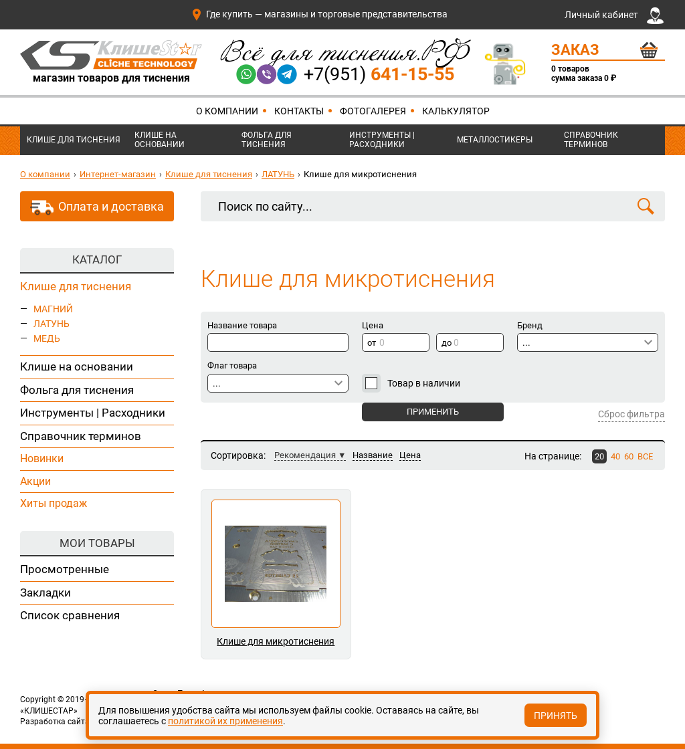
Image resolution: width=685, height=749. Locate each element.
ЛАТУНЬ (278, 174)
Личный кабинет (614, 15)
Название (373, 455)
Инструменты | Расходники (382, 139)
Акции (35, 481)
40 (615, 456)
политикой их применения (225, 721)
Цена (410, 455)
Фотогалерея (373, 111)
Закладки (45, 592)
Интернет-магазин (118, 174)
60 (628, 456)
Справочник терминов (591, 139)
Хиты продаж (53, 503)
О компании (227, 111)
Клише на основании (159, 139)
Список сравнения (70, 615)
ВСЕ (645, 456)
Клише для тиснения (73, 139)
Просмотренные (64, 569)
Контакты (299, 111)
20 (599, 456)
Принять (555, 715)
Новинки (42, 458)
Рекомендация (305, 455)
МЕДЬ (46, 338)
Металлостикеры (494, 139)
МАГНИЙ (53, 309)
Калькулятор (456, 111)
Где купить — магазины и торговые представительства (319, 14)
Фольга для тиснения (266, 139)
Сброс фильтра (631, 414)
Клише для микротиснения (275, 641)
